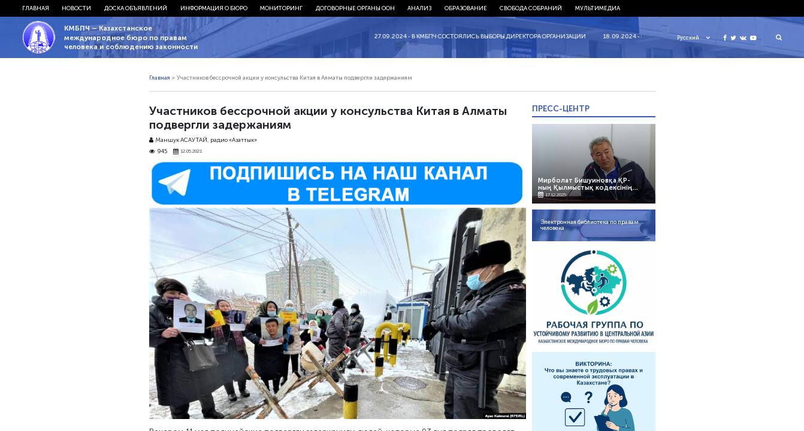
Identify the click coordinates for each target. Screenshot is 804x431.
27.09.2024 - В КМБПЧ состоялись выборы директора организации (484, 36)
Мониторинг (281, 8)
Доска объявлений (135, 8)
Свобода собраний (531, 8)
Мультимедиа (597, 8)
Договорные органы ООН (355, 8)
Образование (466, 8)
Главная (35, 8)
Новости (76, 8)
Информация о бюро (213, 8)
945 (158, 151)
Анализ (419, 8)
